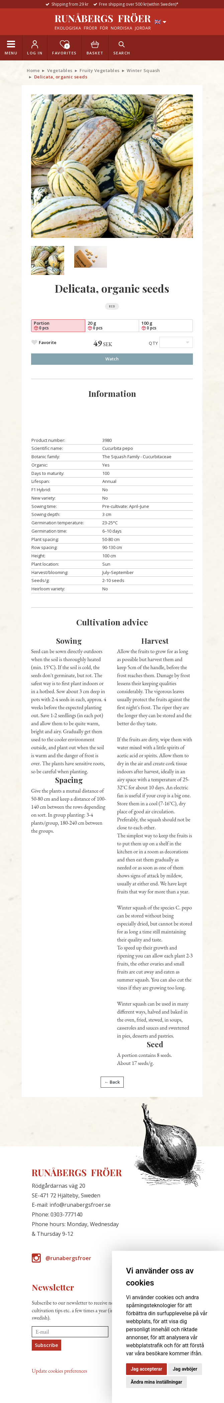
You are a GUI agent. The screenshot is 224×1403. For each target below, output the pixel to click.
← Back (112, 1082)
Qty (153, 343)
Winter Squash (143, 70)
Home (33, 70)
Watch (112, 359)
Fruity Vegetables (100, 70)
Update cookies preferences (59, 1370)
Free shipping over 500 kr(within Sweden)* (139, 4)
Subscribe (46, 1345)
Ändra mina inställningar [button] (156, 1382)
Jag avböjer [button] (185, 1369)
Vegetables (60, 70)
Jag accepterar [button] (146, 1369)
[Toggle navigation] (11, 47)
